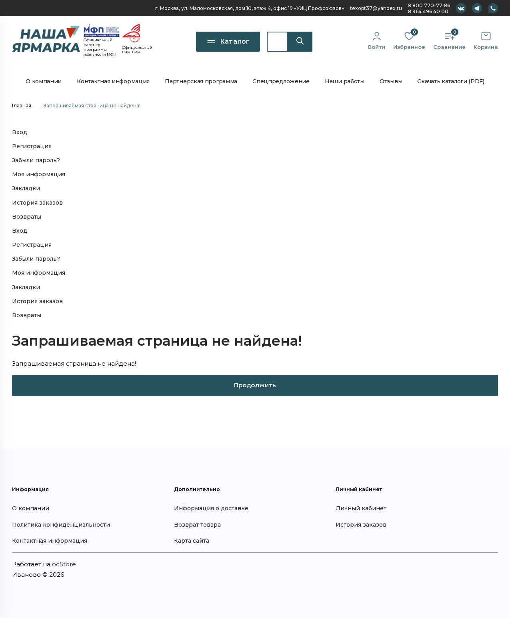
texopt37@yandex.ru (376, 8)
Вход (19, 132)
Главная (21, 106)
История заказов (37, 202)
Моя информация (38, 174)
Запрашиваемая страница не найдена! (92, 106)
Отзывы (391, 81)
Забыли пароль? (36, 160)
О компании (44, 81)
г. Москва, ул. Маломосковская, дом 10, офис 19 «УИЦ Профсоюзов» (249, 8)
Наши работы (344, 81)
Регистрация (32, 146)
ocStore (64, 564)
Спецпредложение (281, 81)
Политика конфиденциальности (61, 524)
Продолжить (255, 385)
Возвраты (26, 216)
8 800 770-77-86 (429, 5)
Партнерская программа (201, 81)
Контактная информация (113, 81)
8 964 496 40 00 (428, 11)
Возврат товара (197, 524)
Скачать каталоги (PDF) (450, 81)
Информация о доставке (211, 508)
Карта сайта (191, 540)
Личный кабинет (361, 508)
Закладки (26, 188)
